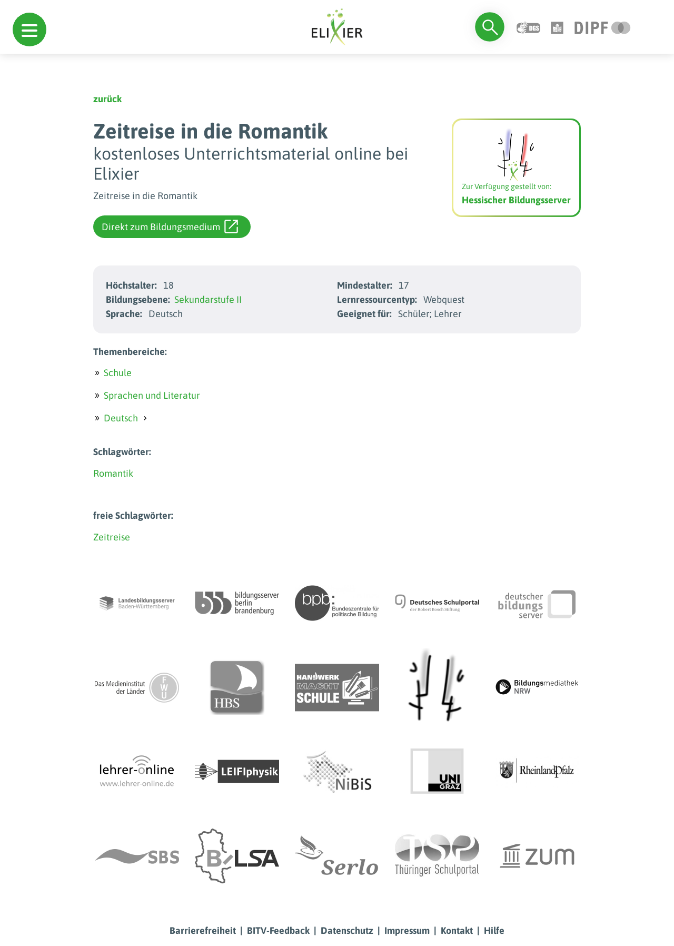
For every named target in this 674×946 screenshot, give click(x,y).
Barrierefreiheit (203, 930)
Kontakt (457, 930)
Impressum (407, 930)
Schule (118, 372)
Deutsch (121, 417)
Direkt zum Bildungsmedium (170, 226)
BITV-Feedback (278, 930)
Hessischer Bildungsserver (516, 199)
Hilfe (494, 930)
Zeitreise (111, 537)
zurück (107, 98)
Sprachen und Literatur (152, 395)
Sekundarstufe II (208, 299)
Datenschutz (347, 930)
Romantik (113, 473)
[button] (29, 29)
